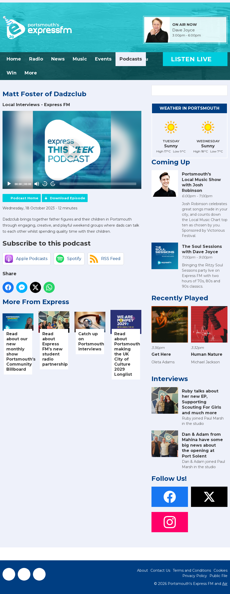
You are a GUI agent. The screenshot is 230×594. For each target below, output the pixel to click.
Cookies (220, 570)
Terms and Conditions (192, 570)
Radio (36, 59)
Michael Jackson (205, 362)
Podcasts (131, 59)
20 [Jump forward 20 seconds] (53, 184)
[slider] (98, 184)
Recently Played (179, 298)
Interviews (169, 379)
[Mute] (36, 183)
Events (103, 59)
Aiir (224, 583)
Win (11, 73)
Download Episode (67, 198)
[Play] (9, 183)
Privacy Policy (194, 575)
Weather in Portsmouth (189, 108)
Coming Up (170, 162)
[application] (72, 150)
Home (14, 59)
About (142, 570)
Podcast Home (24, 198)
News (58, 59)
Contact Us (160, 570)
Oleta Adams (163, 362)
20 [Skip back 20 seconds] (45, 184)
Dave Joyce (183, 30)
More (31, 73)
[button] (72, 150)
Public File (218, 575)
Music (80, 59)
